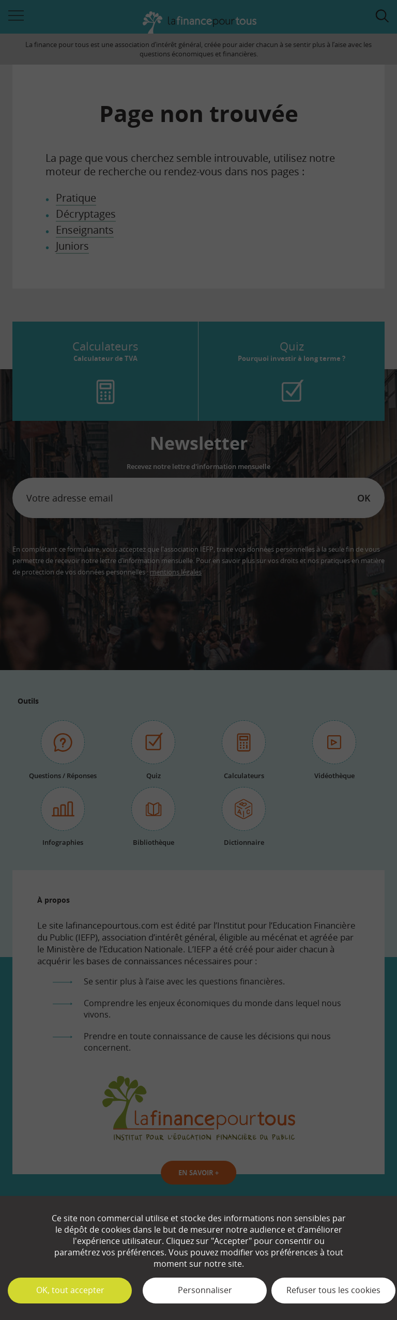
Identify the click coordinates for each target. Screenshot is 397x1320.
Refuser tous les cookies (333, 1290)
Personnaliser (205, 1290)
